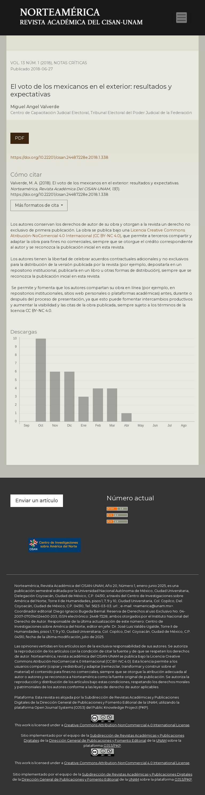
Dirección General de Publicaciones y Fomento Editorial (97, 741)
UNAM (161, 741)
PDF (19, 138)
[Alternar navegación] (181, 17)
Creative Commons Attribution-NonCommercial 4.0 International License (127, 725)
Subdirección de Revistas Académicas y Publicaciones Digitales (137, 774)
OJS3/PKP (112, 746)
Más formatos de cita (37, 205)
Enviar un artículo (36, 501)
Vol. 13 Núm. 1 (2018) (31, 62)
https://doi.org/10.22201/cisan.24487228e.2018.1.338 (59, 157)
